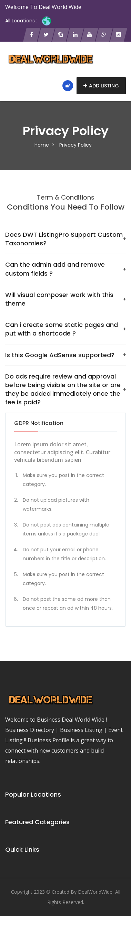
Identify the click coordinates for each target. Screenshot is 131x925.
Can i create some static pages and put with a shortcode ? (61, 329)
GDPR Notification (38, 423)
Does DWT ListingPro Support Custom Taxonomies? (64, 238)
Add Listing (101, 85)
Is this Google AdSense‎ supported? (59, 355)
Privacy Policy (75, 144)
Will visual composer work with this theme (59, 299)
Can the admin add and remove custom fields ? (55, 268)
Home (41, 144)
